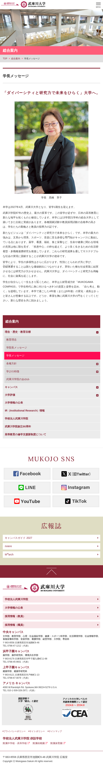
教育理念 (11, 339)
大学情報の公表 (14, 402)
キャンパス (11, 387)
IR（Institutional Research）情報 (25, 410)
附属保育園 (56, 743)
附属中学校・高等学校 (15, 743)
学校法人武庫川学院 (16, 418)
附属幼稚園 (39, 743)
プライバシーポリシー (15, 731)
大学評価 (10, 394)
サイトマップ (55, 731)
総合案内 (12, 321)
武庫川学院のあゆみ (18, 379)
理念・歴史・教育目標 (18, 331)
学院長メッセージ (16, 347)
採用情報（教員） (15, 616)
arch (9, 554)
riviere (8, 546)
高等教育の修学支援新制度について (25, 434)
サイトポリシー (37, 731)
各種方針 (11, 363)
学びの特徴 (12, 371)
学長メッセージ (15, 355)
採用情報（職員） (15, 624)
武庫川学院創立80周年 (18, 426)
